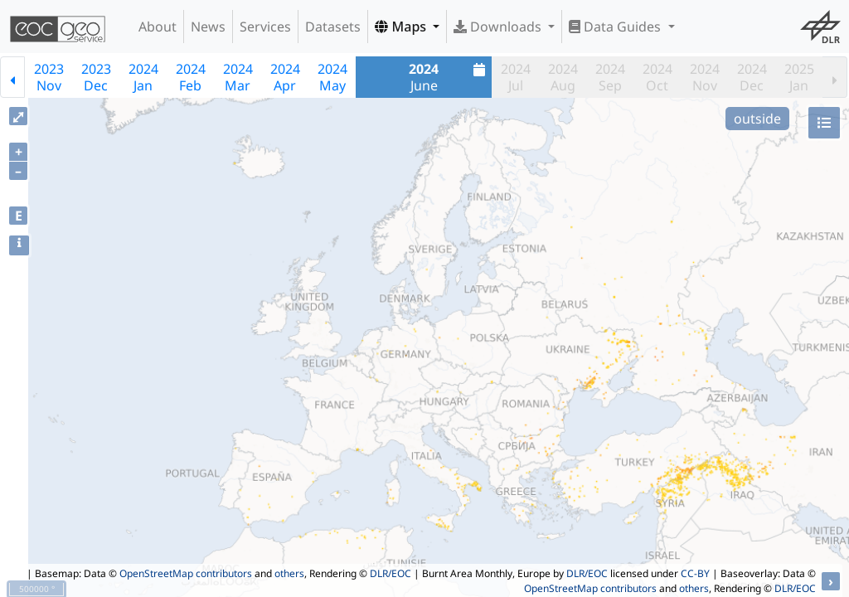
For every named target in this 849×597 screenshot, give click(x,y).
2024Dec (752, 77)
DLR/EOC (390, 573)
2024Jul (516, 77)
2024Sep (610, 77)
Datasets (333, 26)
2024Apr (285, 77)
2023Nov (49, 77)
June (449, 77)
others (289, 573)
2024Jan (143, 77)
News (208, 26)
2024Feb (191, 77)
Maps (402, 26)
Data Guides (616, 26)
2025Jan (799, 77)
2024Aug (563, 77)
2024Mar (238, 77)
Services (265, 26)
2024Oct (657, 77)
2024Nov (705, 77)
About (157, 26)
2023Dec (96, 77)
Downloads (499, 26)
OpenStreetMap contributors (185, 573)
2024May (332, 77)
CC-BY (695, 573)
